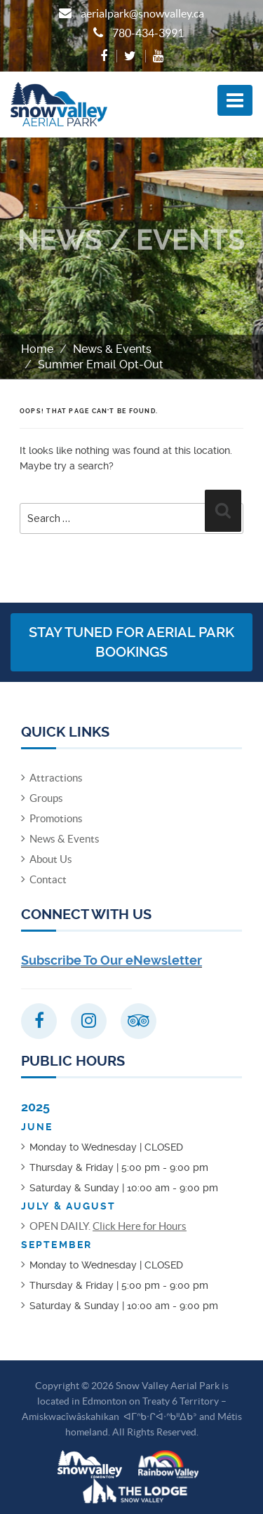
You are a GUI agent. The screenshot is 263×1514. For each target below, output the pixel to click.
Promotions (56, 818)
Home (37, 349)
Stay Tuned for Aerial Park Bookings (131, 642)
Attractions (56, 778)
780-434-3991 (148, 33)
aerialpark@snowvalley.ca (142, 13)
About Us (50, 859)
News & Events (112, 349)
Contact (48, 879)
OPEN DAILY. (108, 1226)
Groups (46, 798)
